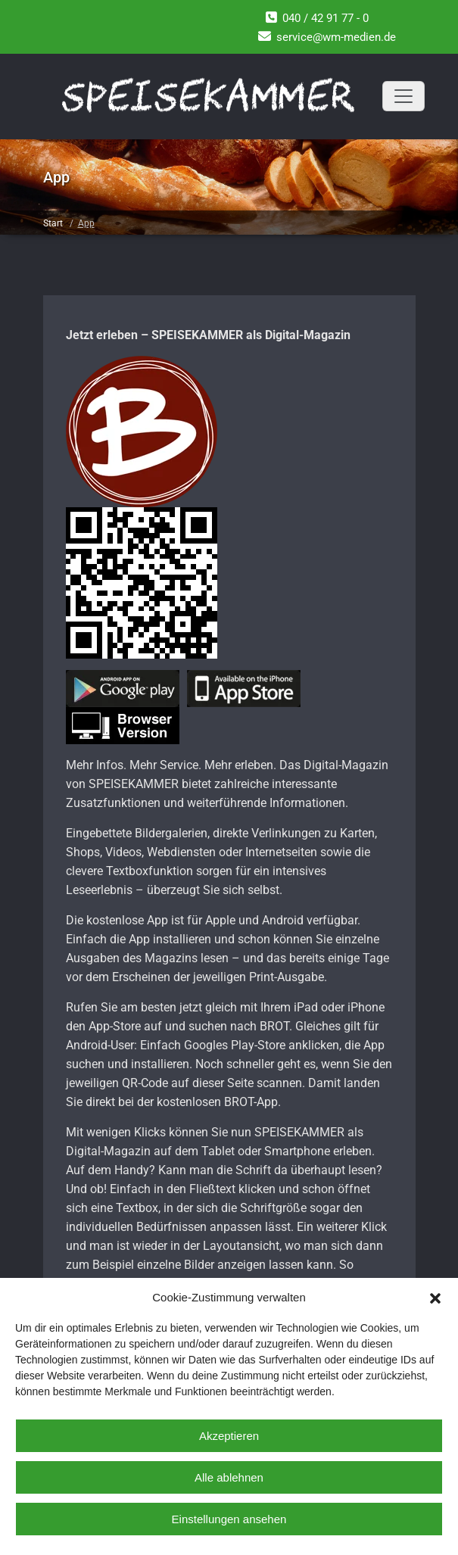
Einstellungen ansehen (229, 1519)
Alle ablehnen (229, 1477)
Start (53, 223)
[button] (435, 1296)
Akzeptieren (229, 1435)
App (86, 223)
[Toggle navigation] (403, 96)
